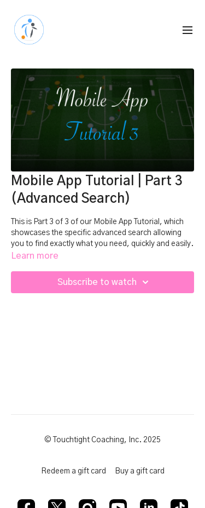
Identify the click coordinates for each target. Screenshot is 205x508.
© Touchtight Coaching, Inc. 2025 (102, 440)
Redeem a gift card (73, 471)
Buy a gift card (140, 471)
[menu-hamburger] (187, 30)
